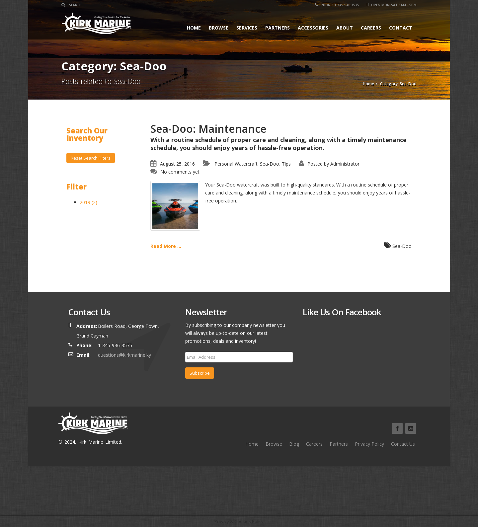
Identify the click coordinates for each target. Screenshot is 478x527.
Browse (218, 28)
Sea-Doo (269, 164)
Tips (286, 164)
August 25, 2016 (177, 164)
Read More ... (165, 246)
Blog (294, 444)
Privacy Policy (369, 444)
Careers (371, 28)
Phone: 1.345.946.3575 (337, 5)
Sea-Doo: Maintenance (208, 128)
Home (194, 28)
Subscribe (200, 373)
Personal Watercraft (236, 164)
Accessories (313, 28)
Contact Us (403, 444)
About (344, 28)
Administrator (344, 164)
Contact (400, 28)
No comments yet (179, 172)
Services (246, 28)
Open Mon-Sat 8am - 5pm (391, 5)
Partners (277, 28)
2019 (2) (88, 202)
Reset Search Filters (91, 158)
